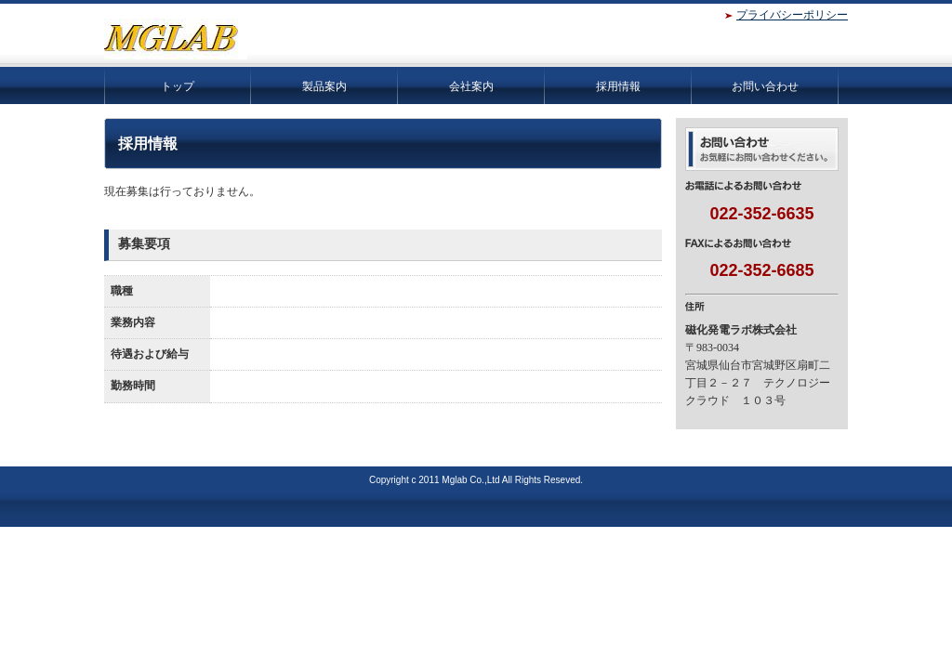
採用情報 (618, 86)
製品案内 (324, 86)
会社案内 (471, 86)
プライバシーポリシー (792, 14)
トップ (177, 86)
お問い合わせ (765, 86)
